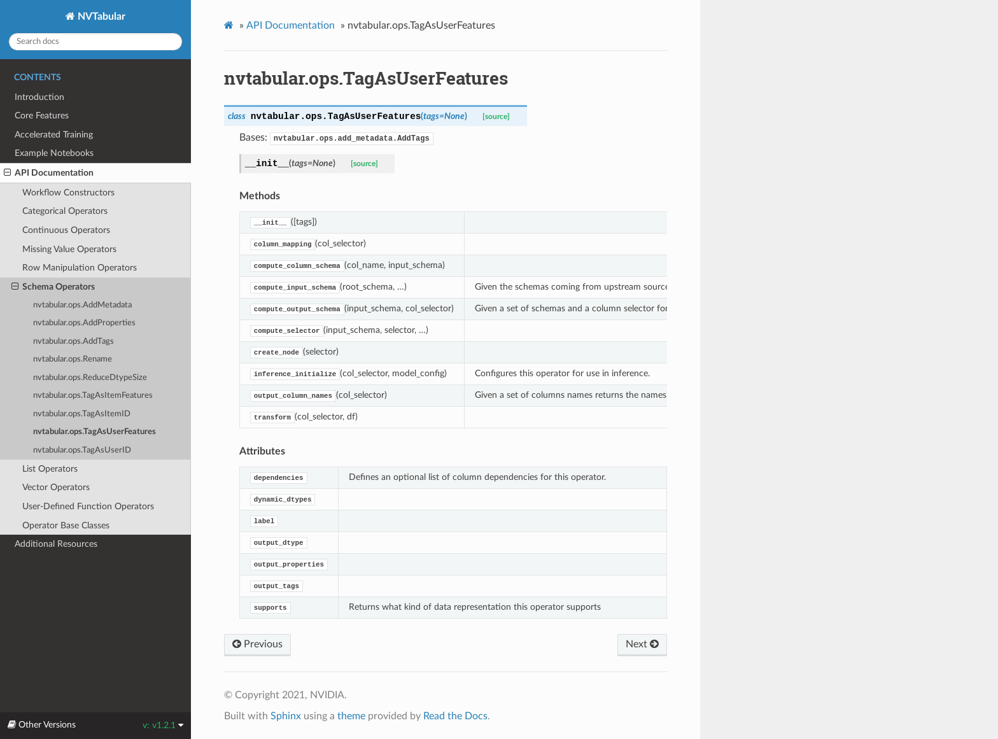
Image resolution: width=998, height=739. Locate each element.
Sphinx (286, 716)
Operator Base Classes (65, 525)
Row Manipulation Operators (79, 267)
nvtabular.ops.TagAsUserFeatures (94, 432)
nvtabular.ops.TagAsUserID (82, 450)
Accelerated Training (54, 134)
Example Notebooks (54, 153)
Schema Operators (53, 287)
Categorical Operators (65, 211)
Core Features (42, 115)
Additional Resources (56, 544)
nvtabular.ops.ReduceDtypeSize (90, 378)
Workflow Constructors (68, 192)
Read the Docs (455, 716)
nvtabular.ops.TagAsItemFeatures (93, 395)
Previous (257, 644)
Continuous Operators (66, 230)
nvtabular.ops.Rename (72, 359)
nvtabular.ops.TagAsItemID (81, 414)
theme (351, 716)
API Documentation (49, 173)
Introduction (39, 97)
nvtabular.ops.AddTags (73, 341)
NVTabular (100, 16)
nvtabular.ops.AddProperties (84, 323)
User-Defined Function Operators (88, 506)
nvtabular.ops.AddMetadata (82, 305)
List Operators (50, 469)
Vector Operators (56, 487)
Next (642, 644)
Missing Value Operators (69, 249)
